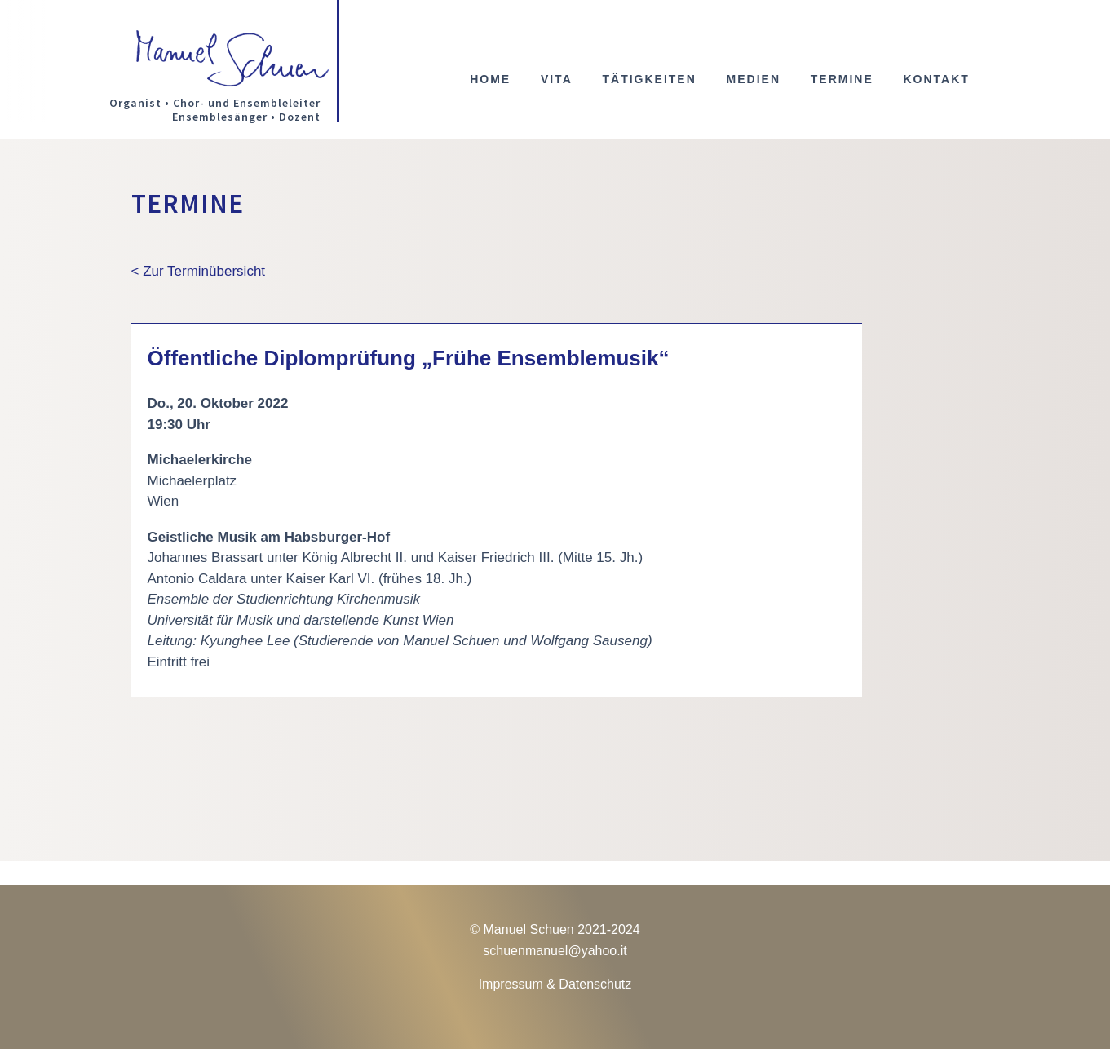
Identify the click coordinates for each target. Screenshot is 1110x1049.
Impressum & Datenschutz (555, 984)
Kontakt (936, 79)
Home (490, 79)
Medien (754, 79)
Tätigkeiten (649, 79)
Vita (557, 79)
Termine (842, 79)
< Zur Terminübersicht (198, 271)
